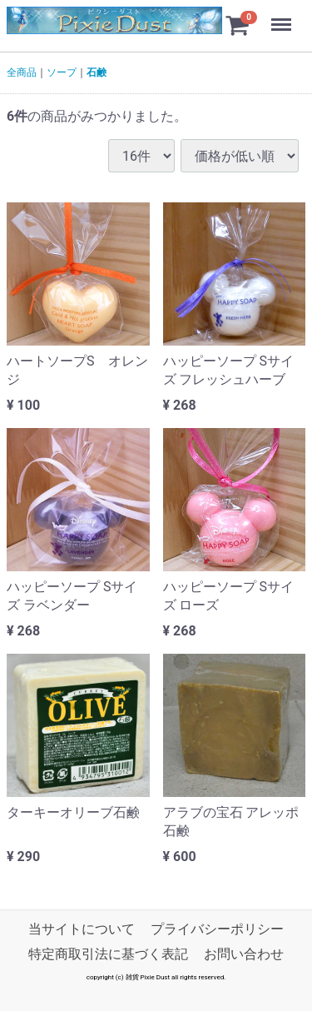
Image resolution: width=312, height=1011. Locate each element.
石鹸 (96, 72)
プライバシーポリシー (217, 929)
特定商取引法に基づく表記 (108, 955)
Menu (283, 16)
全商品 (22, 72)
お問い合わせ (244, 955)
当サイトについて (81, 929)
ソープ (62, 72)
